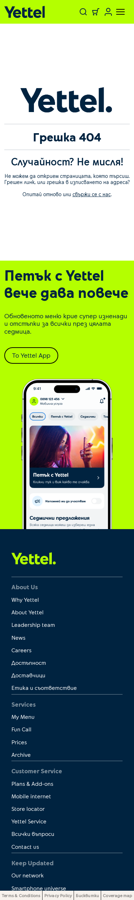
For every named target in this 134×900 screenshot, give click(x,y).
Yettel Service (28, 821)
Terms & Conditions (21, 895)
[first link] (33, 558)
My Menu (23, 716)
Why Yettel (25, 599)
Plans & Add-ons (32, 783)
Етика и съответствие (44, 687)
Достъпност (28, 662)
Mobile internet (31, 796)
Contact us (25, 846)
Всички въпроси (32, 833)
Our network (27, 875)
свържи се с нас (92, 194)
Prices (19, 742)
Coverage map (117, 895)
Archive (21, 754)
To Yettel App (31, 355)
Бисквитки (87, 895)
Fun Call (21, 729)
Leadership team (33, 624)
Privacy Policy (58, 895)
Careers (21, 650)
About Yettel (27, 612)
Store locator (28, 808)
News (18, 637)
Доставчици (28, 675)
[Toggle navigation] (116, 12)
